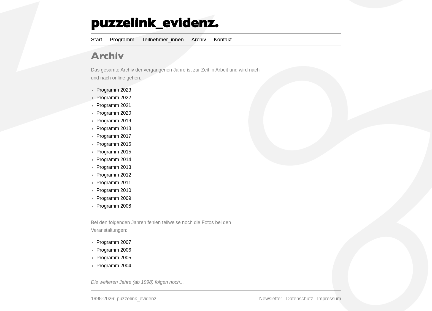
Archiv (198, 39)
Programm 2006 (113, 250)
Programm (122, 39)
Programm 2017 (113, 136)
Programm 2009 (113, 198)
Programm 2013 (113, 167)
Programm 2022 (113, 97)
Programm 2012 (113, 175)
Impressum (329, 298)
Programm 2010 (113, 190)
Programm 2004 (113, 265)
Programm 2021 (113, 105)
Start (96, 39)
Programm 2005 (113, 257)
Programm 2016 (113, 144)
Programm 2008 (113, 206)
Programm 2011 (113, 182)
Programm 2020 (113, 113)
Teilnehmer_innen (163, 39)
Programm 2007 (113, 242)
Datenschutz (299, 298)
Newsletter (270, 298)
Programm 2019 (113, 120)
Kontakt (223, 39)
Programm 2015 (113, 152)
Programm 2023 (113, 90)
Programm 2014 (113, 159)
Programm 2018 (113, 128)
